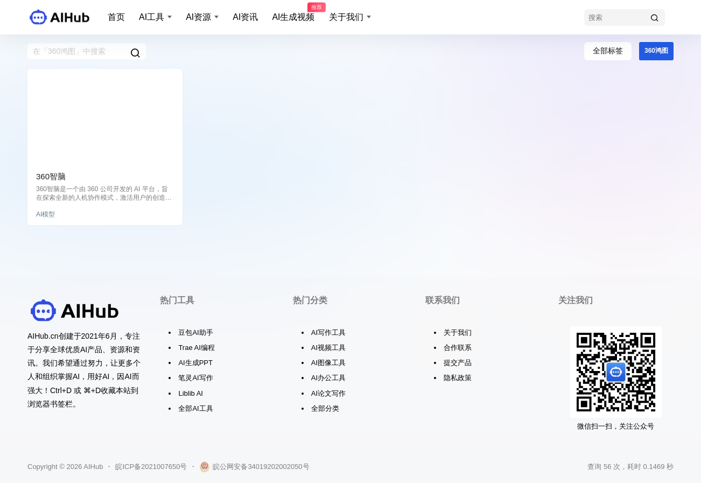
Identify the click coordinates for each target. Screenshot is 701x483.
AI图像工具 (328, 363)
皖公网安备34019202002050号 (254, 466)
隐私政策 (458, 378)
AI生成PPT (195, 363)
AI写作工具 (328, 332)
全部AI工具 (195, 408)
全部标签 (608, 50)
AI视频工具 (328, 348)
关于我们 (346, 17)
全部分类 (325, 408)
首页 (116, 17)
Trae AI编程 (196, 348)
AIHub (92, 467)
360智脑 (51, 176)
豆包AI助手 (195, 332)
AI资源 (198, 17)
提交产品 (458, 363)
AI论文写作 (328, 393)
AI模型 (45, 214)
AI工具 (151, 17)
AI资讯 (245, 17)
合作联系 (458, 348)
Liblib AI (190, 393)
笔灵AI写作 (195, 378)
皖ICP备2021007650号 (151, 467)
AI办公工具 (328, 378)
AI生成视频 (293, 12)
